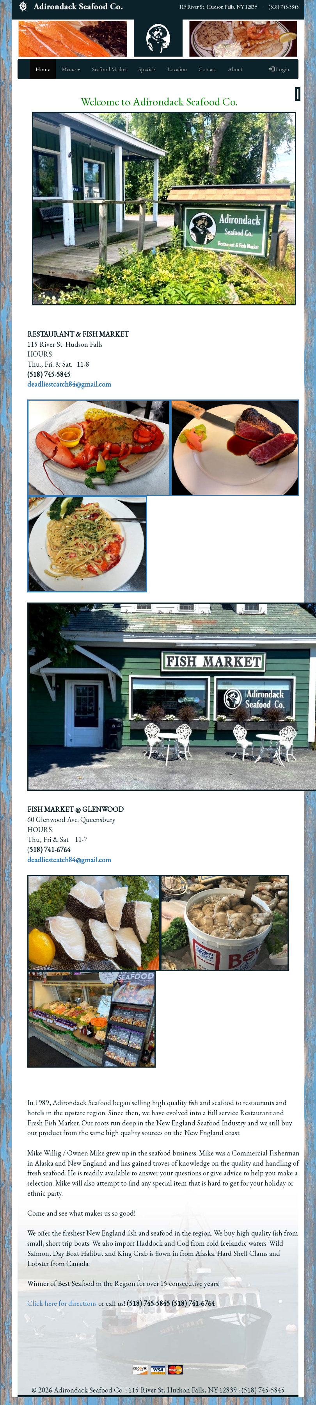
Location (177, 69)
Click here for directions (62, 1303)
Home (43, 69)
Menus (71, 69)
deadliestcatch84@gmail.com (69, 859)
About (235, 69)
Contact (207, 69)
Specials (147, 69)
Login (279, 69)
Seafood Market (109, 69)
